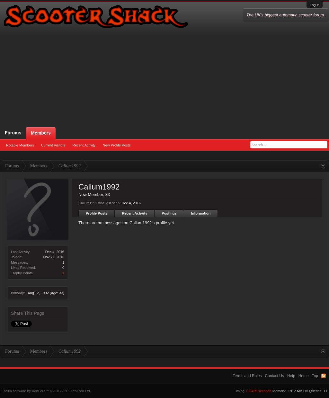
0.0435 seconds (258, 391)
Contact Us (274, 376)
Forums (13, 132)
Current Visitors (53, 145)
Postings (169, 213)
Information (201, 213)
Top (315, 376)
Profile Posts (96, 213)
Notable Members (20, 145)
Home (303, 376)
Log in (314, 5)
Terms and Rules (247, 376)
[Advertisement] (164, 79)
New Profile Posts (117, 145)
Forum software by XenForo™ (46, 391)
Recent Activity (83, 145)
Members (40, 133)
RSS (323, 376)
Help (291, 376)
